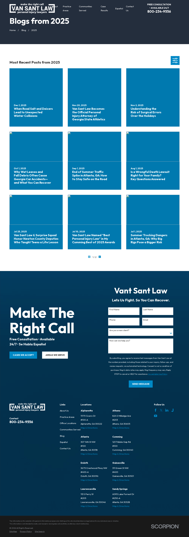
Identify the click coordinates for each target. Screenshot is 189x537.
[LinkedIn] (166, 410)
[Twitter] (161, 410)
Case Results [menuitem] (104, 8)
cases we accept (18, 355)
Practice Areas (67, 417)
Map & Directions (89, 427)
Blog (62, 435)
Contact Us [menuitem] (130, 8)
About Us (64, 410)
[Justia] (172, 410)
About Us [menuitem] (55, 8)
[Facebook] (155, 410)
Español (64, 442)
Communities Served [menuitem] (85, 8)
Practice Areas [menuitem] (67, 8)
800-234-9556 (159, 11)
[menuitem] (13, 531)
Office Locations (68, 423)
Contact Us (65, 448)
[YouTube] (155, 415)
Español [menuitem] (119, 8)
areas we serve (50, 355)
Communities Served (70, 429)
